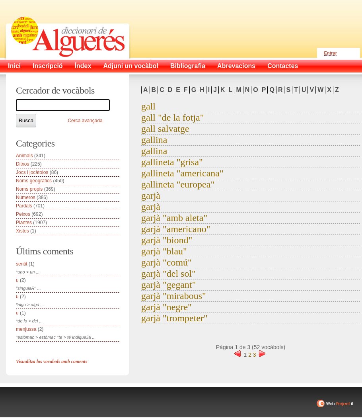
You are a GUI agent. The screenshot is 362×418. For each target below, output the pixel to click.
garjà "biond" (166, 240)
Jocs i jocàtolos (32, 172)
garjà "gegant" (168, 284)
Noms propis (29, 189)
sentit (21, 264)
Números (25, 197)
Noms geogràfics (34, 181)
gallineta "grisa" (172, 162)
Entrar (330, 53)
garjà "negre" (166, 307)
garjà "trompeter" (174, 318)
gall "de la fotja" (172, 117)
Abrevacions (236, 66)
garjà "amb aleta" (174, 218)
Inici (14, 66)
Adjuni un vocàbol (130, 66)
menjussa (26, 329)
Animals (24, 155)
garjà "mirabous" (173, 296)
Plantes (24, 222)
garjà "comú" (166, 262)
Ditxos (22, 164)
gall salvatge (165, 128)
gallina (154, 140)
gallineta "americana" (182, 173)
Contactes (282, 66)
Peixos (23, 214)
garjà (150, 195)
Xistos (22, 231)
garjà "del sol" (168, 273)
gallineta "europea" (177, 184)
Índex (83, 66)
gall (148, 106)
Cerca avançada (85, 120)
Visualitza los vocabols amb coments (51, 361)
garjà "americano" (175, 229)
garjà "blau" (164, 251)
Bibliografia (187, 66)
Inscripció (48, 66)
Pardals (24, 206)
